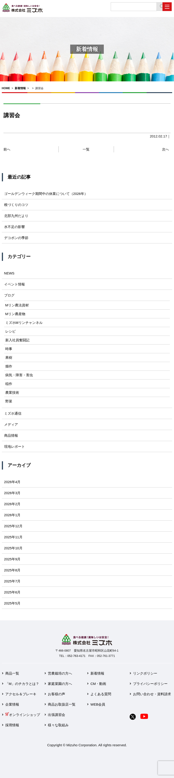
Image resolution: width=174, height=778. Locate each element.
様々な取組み (58, 725)
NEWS (9, 273)
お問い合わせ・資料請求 (152, 694)
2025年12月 (13, 526)
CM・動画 (98, 684)
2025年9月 (12, 559)
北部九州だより (16, 216)
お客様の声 (56, 694)
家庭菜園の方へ (60, 684)
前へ (6, 149)
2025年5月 (12, 603)
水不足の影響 (14, 227)
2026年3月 (12, 493)
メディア (11, 424)
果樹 (8, 357)
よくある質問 (100, 694)
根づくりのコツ (16, 205)
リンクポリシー (145, 673)
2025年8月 (12, 570)
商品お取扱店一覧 (61, 704)
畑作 (8, 366)
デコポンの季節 (16, 238)
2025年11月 (13, 537)
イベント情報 (14, 284)
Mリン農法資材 (17, 305)
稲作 (8, 384)
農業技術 (12, 392)
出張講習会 (56, 715)
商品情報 (11, 435)
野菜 (8, 401)
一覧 (86, 149)
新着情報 (20, 88)
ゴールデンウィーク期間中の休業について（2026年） (46, 194)
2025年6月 (12, 592)
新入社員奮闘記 (17, 340)
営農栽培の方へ (60, 673)
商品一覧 (12, 673)
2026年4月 (12, 482)
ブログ (9, 295)
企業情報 (12, 704)
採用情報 (12, 725)
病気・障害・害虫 (19, 375)
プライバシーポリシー (150, 684)
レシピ (10, 331)
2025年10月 (13, 548)
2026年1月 (12, 515)
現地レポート (14, 446)
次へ (165, 149)
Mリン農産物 (15, 314)
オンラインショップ (22, 715)
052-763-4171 (76, 656)
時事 (8, 349)
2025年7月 (12, 581)
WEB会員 (97, 704)
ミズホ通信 (12, 413)
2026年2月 (12, 504)
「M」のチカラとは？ (22, 684)
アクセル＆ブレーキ (20, 694)
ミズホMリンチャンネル (24, 323)
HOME (6, 88)
